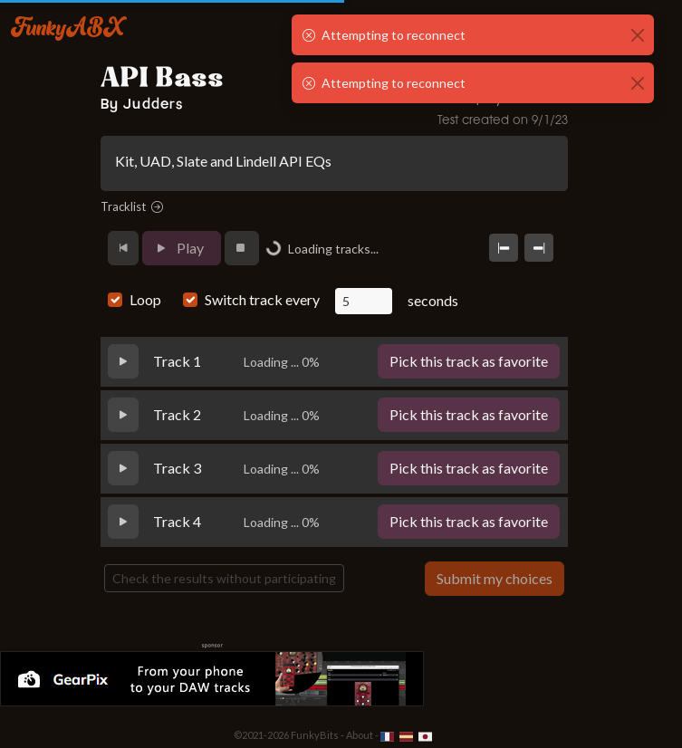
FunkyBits (315, 735)
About (359, 735)
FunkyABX (67, 26)
